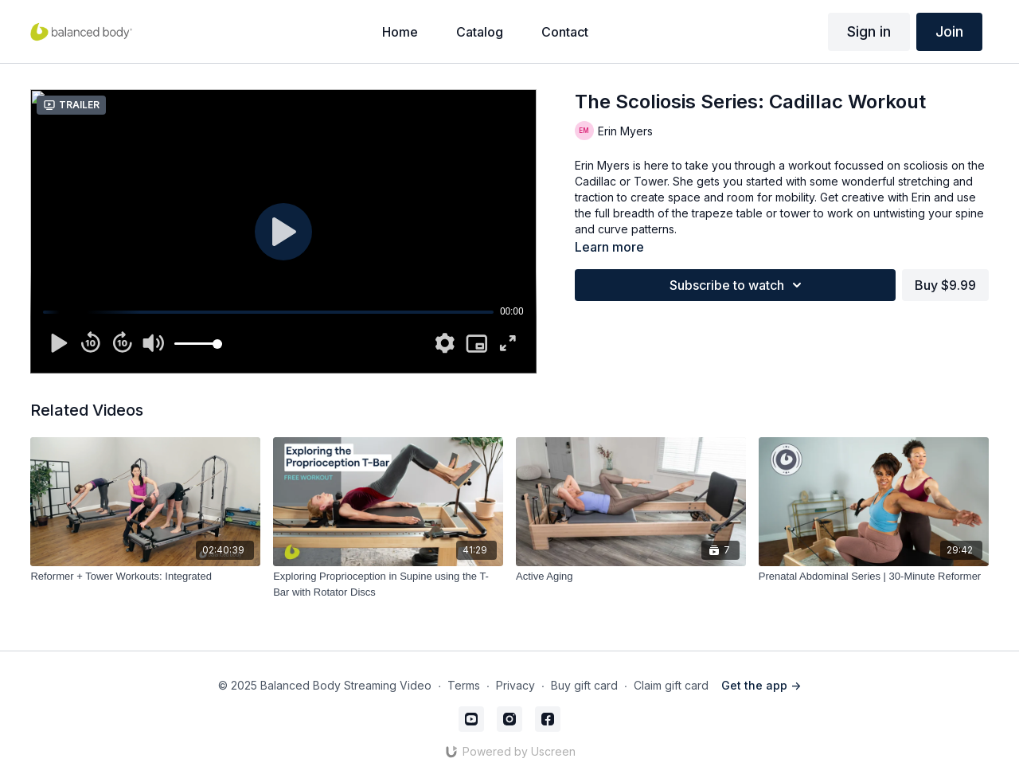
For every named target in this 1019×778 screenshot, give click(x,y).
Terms (463, 685)
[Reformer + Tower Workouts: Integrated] (145, 576)
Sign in (869, 31)
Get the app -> (761, 685)
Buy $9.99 (945, 285)
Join (949, 31)
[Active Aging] (631, 576)
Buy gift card (584, 685)
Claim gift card (671, 685)
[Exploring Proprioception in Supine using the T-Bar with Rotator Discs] (388, 584)
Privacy (515, 685)
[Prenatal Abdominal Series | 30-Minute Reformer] (874, 576)
